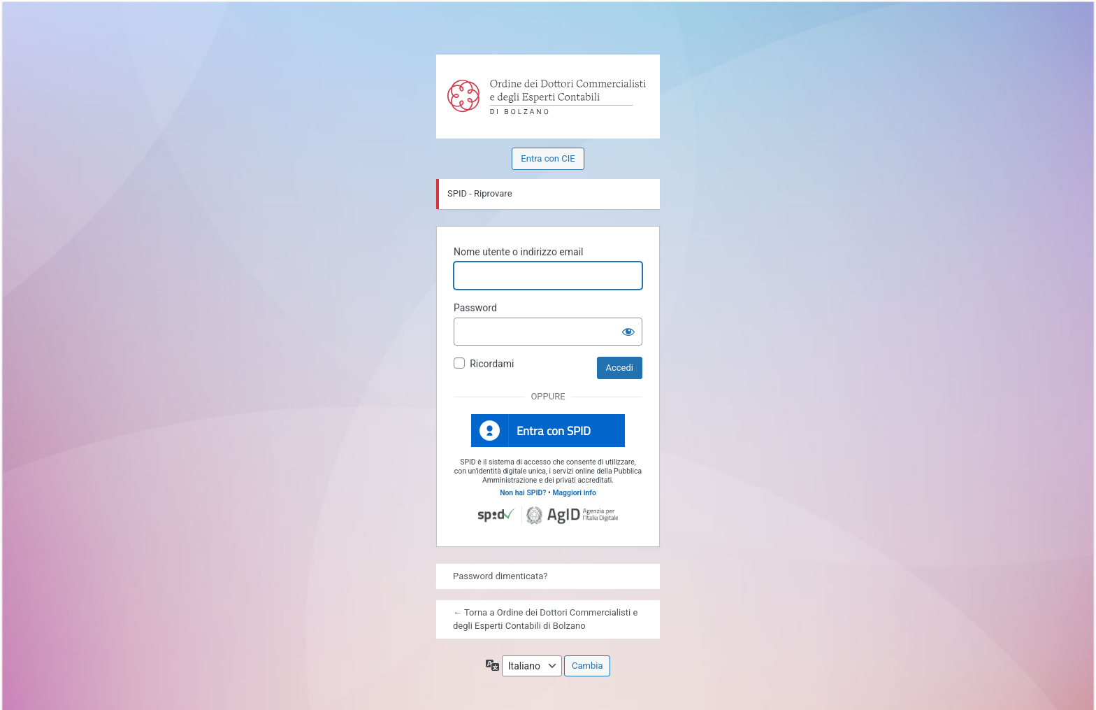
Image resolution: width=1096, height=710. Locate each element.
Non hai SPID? (523, 492)
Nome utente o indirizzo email (518, 251)
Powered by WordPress (465, 84)
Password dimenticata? (500, 576)
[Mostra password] (628, 332)
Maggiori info (574, 492)
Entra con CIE (548, 158)
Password (475, 307)
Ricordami (492, 363)
